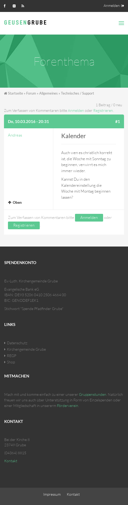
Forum (31, 93)
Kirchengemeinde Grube (26, 349)
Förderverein (67, 405)
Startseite (15, 93)
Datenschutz (17, 343)
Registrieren (103, 110)
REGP (11, 355)
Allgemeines (48, 93)
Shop (11, 362)
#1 (117, 121)
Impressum (52, 494)
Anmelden (112, 5)
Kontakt (10, 461)
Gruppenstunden (92, 394)
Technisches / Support (77, 93)
